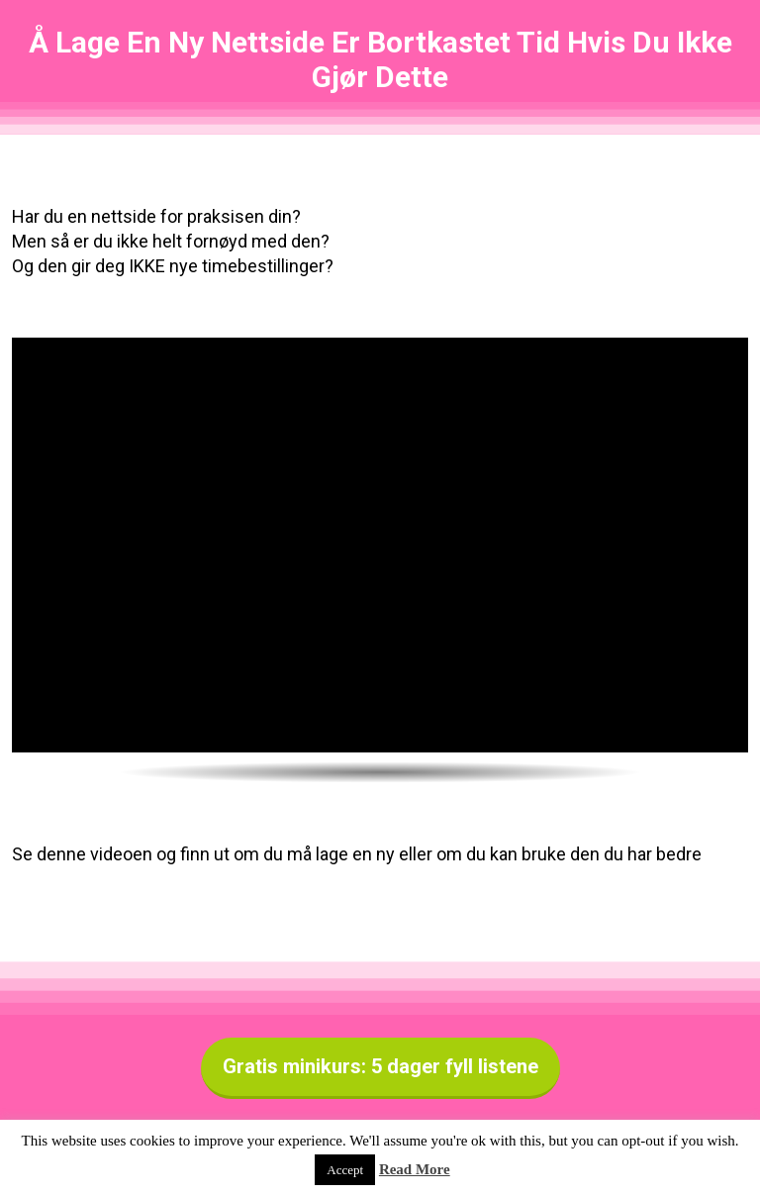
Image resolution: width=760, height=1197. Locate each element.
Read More (414, 1169)
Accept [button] (345, 1169)
